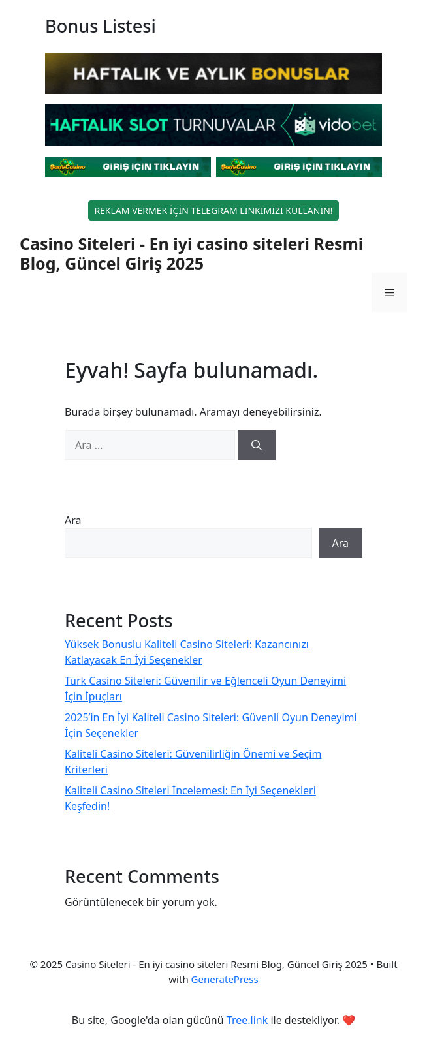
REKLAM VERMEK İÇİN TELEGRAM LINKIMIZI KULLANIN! (213, 210)
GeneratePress (225, 979)
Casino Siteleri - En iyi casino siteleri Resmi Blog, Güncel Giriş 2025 (191, 253)
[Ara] (257, 445)
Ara (73, 520)
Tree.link (247, 1020)
